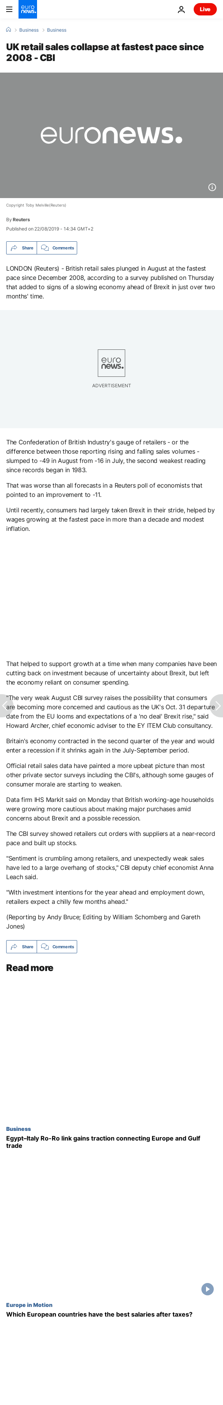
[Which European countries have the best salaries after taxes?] (111, 1314)
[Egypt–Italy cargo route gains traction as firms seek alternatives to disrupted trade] (111, 1142)
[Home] (8, 29)
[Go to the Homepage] (28, 9)
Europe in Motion (29, 1305)
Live (205, 9)
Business (29, 30)
